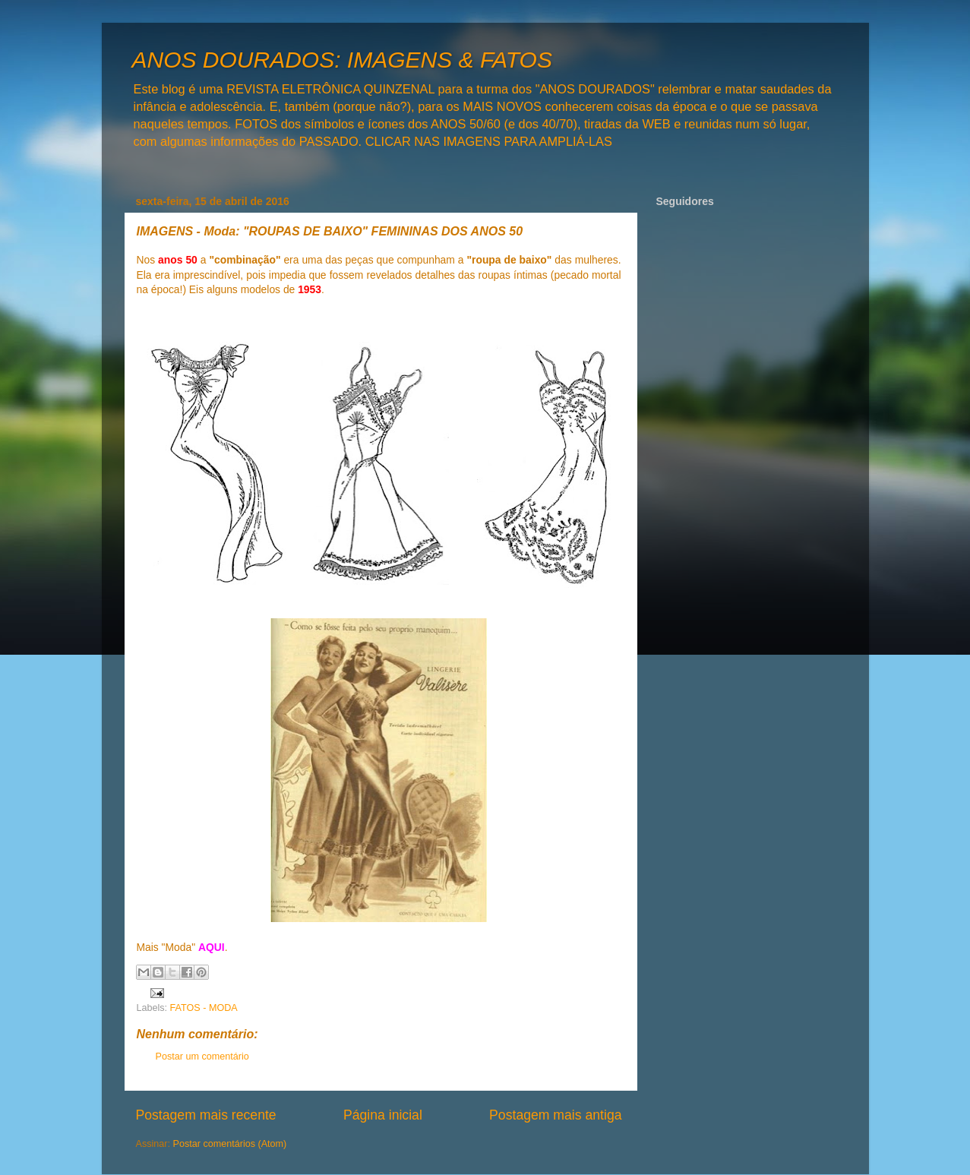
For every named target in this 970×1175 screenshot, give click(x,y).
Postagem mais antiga (555, 1115)
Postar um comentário (202, 1056)
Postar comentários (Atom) (230, 1144)
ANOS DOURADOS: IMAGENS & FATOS (342, 59)
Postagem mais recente (206, 1115)
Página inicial (382, 1115)
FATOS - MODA (204, 1008)
